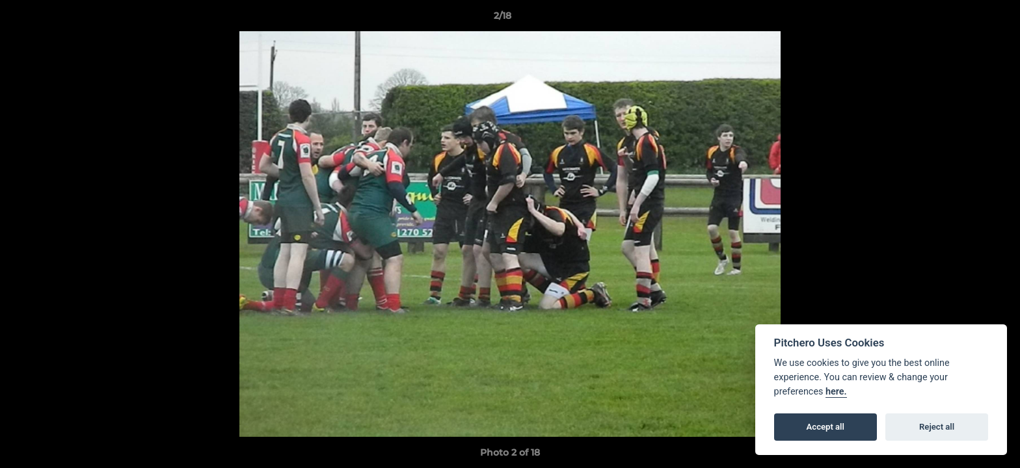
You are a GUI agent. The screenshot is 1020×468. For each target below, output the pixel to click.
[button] (965, 19)
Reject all (936, 427)
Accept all (825, 427)
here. (836, 391)
